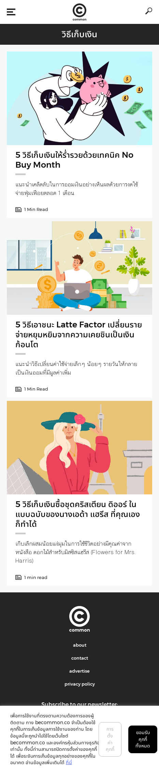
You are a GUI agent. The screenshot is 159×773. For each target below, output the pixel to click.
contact (79, 658)
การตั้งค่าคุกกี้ (110, 739)
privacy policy (79, 684)
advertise (79, 671)
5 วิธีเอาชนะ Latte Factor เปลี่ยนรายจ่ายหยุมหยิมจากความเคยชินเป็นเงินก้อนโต (78, 334)
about (79, 645)
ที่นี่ (69, 762)
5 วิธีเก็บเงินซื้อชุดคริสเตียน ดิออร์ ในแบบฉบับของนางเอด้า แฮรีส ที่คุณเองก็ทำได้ (77, 514)
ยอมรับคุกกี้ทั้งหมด (142, 739)
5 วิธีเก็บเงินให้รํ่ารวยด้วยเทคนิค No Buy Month (74, 160)
